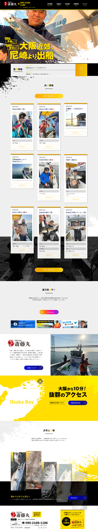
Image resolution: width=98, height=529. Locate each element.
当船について (24, 368)
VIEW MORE (81, 75)
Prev (2, 36)
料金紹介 (74, 499)
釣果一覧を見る (49, 98)
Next (96, 36)
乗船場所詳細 (75, 404)
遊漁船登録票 (27, 527)
